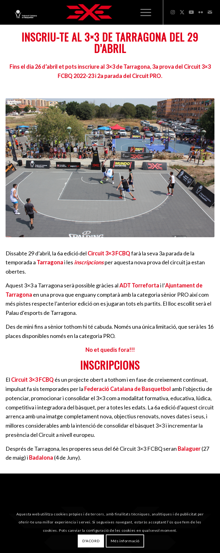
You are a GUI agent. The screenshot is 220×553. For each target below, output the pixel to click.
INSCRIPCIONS (110, 365)
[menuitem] (145, 12)
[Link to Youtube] (191, 12)
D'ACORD (90, 541)
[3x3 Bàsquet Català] (89, 12)
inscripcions (89, 262)
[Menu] (145, 12)
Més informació (125, 541)
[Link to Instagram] (172, 12)
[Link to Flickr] (200, 12)
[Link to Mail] (209, 12)
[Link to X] (182, 12)
